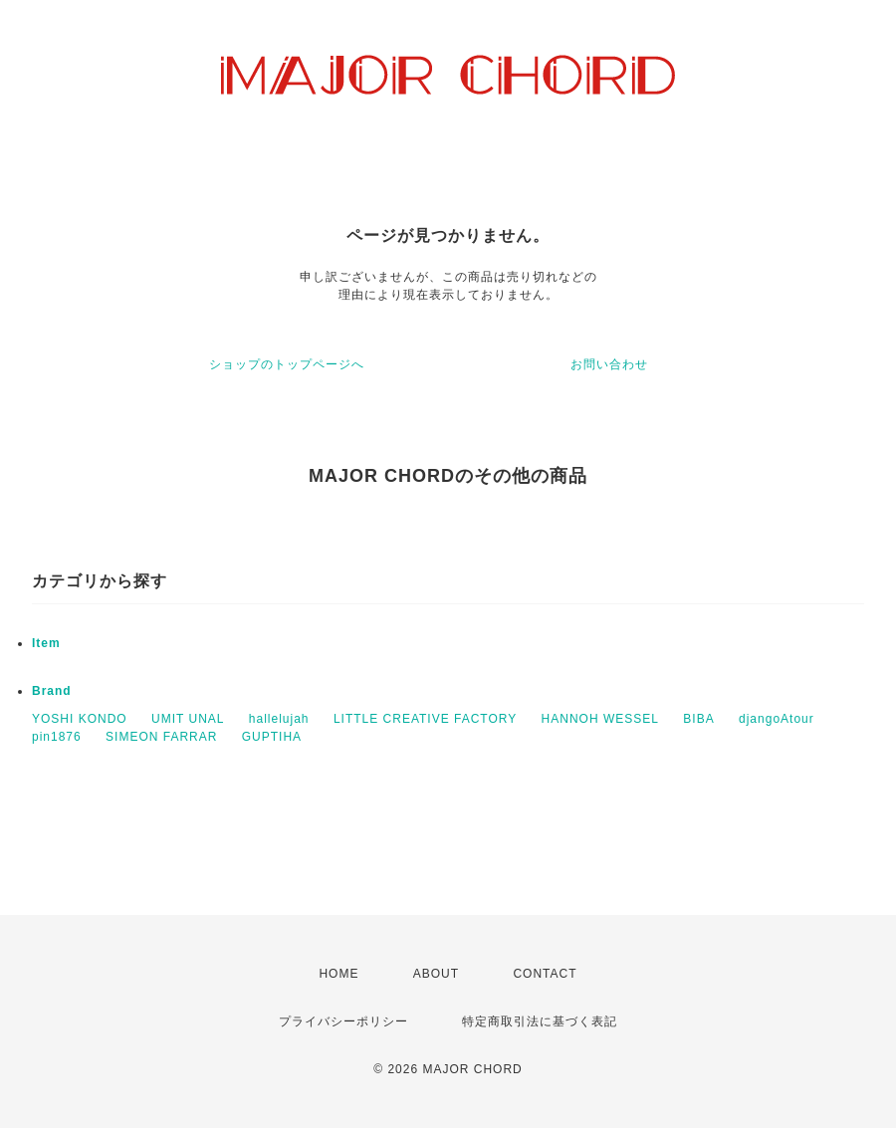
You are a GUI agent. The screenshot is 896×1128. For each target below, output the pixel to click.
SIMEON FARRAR (161, 737)
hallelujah (279, 719)
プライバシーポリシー (343, 1021)
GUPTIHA (272, 737)
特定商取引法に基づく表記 (539, 1021)
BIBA (698, 719)
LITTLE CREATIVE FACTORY (425, 719)
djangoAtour (776, 719)
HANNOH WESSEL (600, 719)
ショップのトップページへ (286, 364)
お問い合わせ (609, 364)
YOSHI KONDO (79, 719)
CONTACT (544, 974)
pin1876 (57, 737)
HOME (338, 974)
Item (46, 643)
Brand (52, 691)
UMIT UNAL (187, 719)
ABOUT (436, 974)
